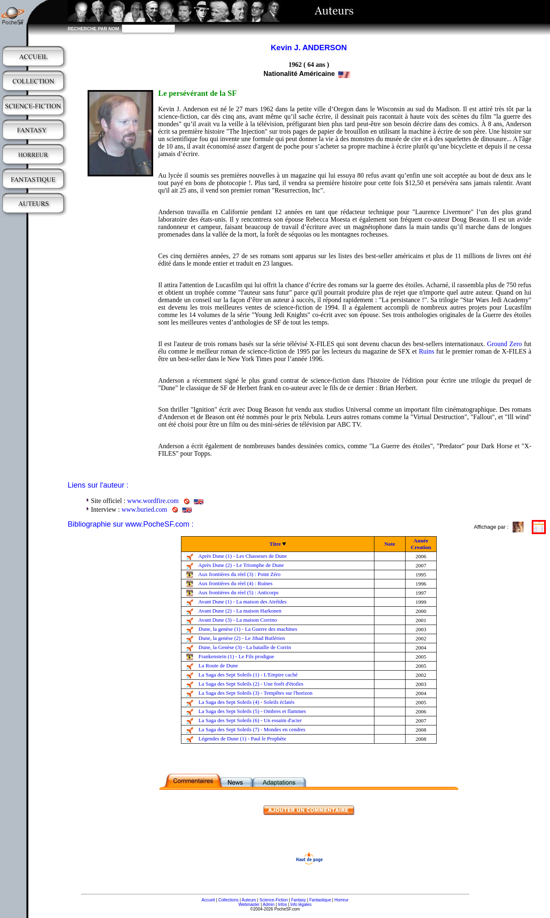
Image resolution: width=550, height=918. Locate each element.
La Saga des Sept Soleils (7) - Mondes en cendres (251, 729)
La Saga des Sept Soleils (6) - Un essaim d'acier (250, 720)
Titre (275, 544)
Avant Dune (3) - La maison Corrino (237, 620)
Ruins (426, 351)
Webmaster (248, 904)
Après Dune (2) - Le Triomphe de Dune (241, 565)
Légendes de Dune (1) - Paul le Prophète (242, 738)
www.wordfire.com (152, 500)
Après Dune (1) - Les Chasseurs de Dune (242, 556)
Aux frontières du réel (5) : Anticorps (238, 592)
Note (389, 544)
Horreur (342, 900)
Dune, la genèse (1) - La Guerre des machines (247, 629)
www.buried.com (144, 509)
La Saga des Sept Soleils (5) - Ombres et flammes (252, 711)
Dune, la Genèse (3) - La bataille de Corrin (244, 647)
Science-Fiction (273, 900)
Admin (268, 904)
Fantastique (320, 900)
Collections (228, 900)
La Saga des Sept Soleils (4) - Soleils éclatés (246, 702)
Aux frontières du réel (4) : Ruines (235, 583)
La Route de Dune (218, 665)
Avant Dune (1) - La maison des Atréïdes (242, 601)
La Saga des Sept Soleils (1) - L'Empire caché (247, 674)
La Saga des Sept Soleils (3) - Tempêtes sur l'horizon (255, 693)
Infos (282, 904)
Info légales (300, 904)
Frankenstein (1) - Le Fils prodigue (236, 656)
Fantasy (298, 900)
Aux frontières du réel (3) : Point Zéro (239, 574)
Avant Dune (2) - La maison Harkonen (239, 611)
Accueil (208, 900)
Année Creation (421, 543)
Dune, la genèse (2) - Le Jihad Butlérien (241, 638)
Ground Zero (504, 343)
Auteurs (249, 900)
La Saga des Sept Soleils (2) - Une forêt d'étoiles (250, 684)
